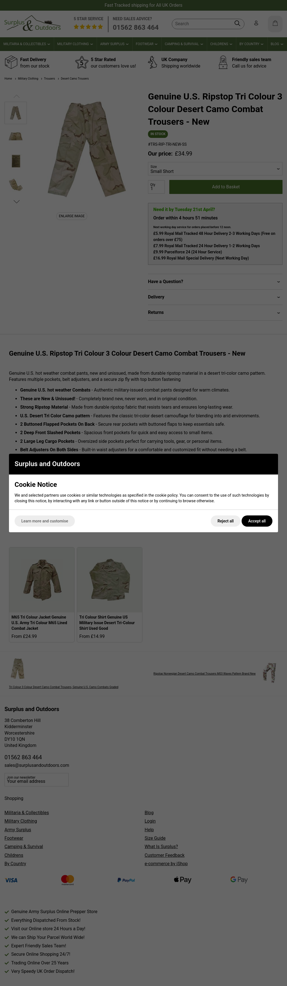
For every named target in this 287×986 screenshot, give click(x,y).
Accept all (257, 521)
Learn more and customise (44, 521)
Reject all (225, 521)
